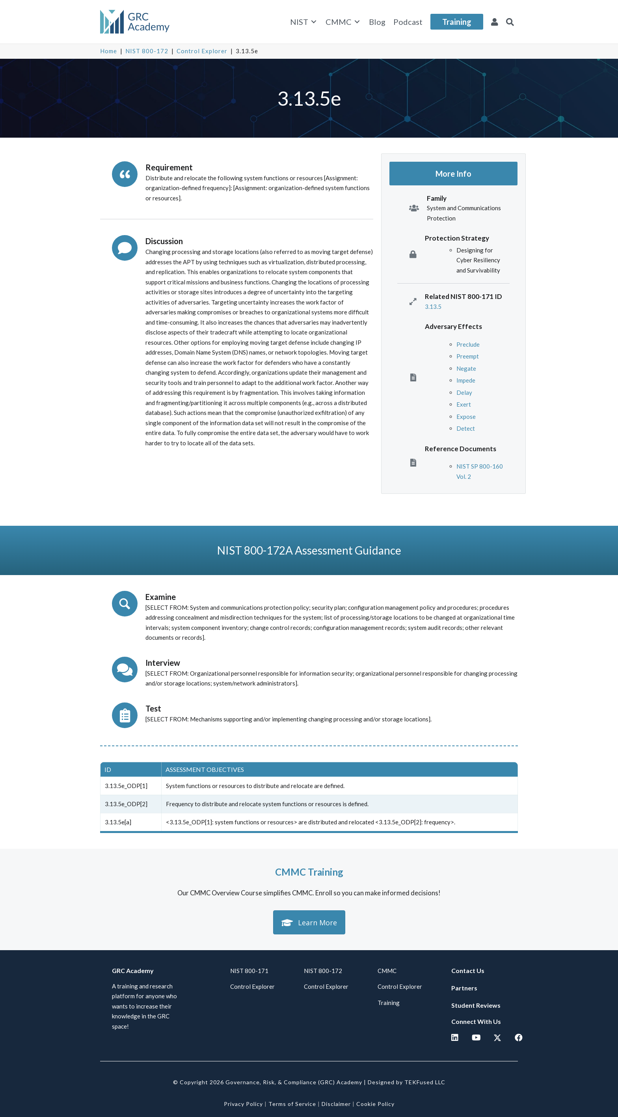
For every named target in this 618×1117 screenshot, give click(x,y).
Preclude (468, 344)
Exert (463, 404)
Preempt (467, 356)
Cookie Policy (375, 1103)
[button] (510, 21)
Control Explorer (202, 50)
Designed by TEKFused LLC (406, 1082)
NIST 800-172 (146, 50)
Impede (465, 380)
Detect (465, 428)
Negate (466, 368)
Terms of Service (292, 1103)
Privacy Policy (243, 1103)
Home (108, 50)
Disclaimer (336, 1103)
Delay (464, 392)
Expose (466, 416)
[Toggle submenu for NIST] (313, 21)
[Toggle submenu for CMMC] (357, 21)
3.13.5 (433, 306)
